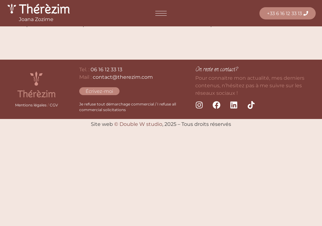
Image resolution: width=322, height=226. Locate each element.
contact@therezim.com (123, 77)
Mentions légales (31, 105)
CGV (54, 105)
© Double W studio (138, 124)
